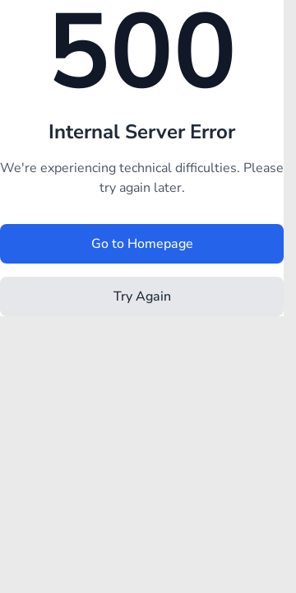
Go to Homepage (142, 244)
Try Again (142, 296)
